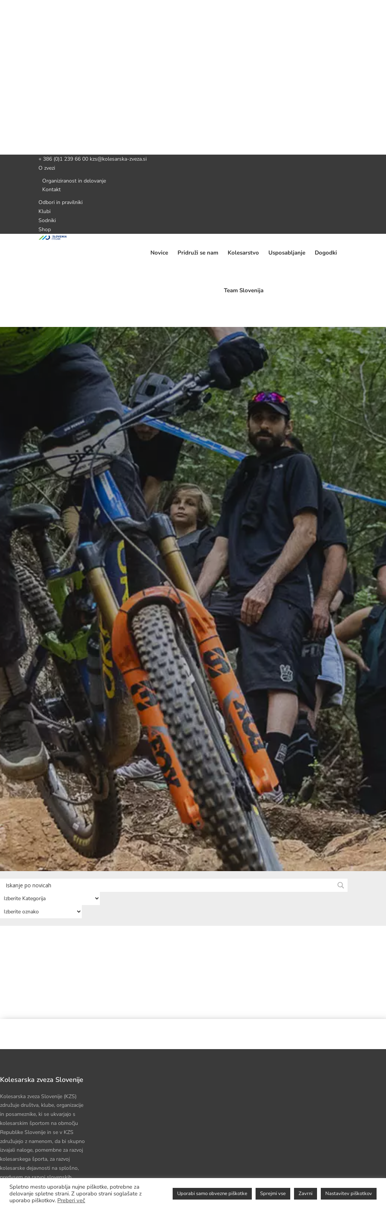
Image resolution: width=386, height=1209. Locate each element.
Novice (159, 252)
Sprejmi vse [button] (273, 1193)
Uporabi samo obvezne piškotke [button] (212, 1193)
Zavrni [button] (305, 1193)
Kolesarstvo (243, 252)
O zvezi (46, 168)
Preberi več (71, 1200)
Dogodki (326, 252)
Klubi (44, 211)
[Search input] (169, 885)
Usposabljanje (286, 252)
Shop (44, 229)
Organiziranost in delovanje (74, 180)
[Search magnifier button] (341, 885)
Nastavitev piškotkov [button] (348, 1193)
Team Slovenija (243, 290)
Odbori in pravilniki (60, 202)
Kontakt (51, 189)
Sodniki (47, 220)
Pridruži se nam (198, 252)
